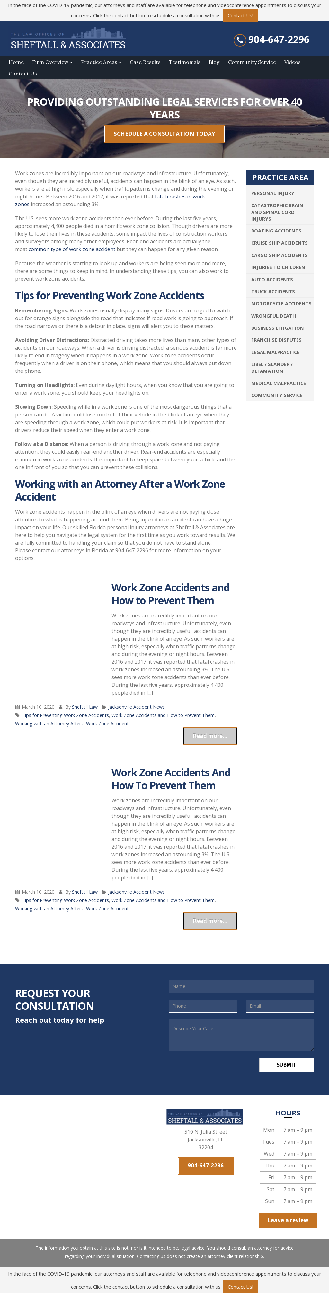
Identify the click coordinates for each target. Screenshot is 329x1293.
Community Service (252, 62)
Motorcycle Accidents (281, 303)
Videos (292, 62)
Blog (214, 62)
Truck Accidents (273, 291)
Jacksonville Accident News (136, 707)
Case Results (145, 62)
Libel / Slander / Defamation (272, 367)
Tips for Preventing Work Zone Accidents (65, 715)
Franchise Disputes (276, 339)
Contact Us (23, 73)
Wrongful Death (273, 315)
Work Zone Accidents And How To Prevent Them (170, 778)
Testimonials (184, 62)
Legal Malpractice (275, 352)
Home (16, 62)
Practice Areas (99, 62)
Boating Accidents (276, 230)
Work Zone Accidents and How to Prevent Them (170, 594)
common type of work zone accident (72, 249)
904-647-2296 (278, 39)
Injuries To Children (278, 267)
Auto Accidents (272, 279)
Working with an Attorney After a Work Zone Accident (72, 724)
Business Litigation (277, 328)
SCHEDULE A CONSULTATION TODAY (164, 133)
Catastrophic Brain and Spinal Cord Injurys (277, 212)
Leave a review (288, 1220)
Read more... (210, 735)
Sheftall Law (85, 707)
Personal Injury (272, 193)
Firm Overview (50, 62)
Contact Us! (240, 15)
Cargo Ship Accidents (279, 255)
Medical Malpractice (278, 383)
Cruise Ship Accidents (279, 243)
